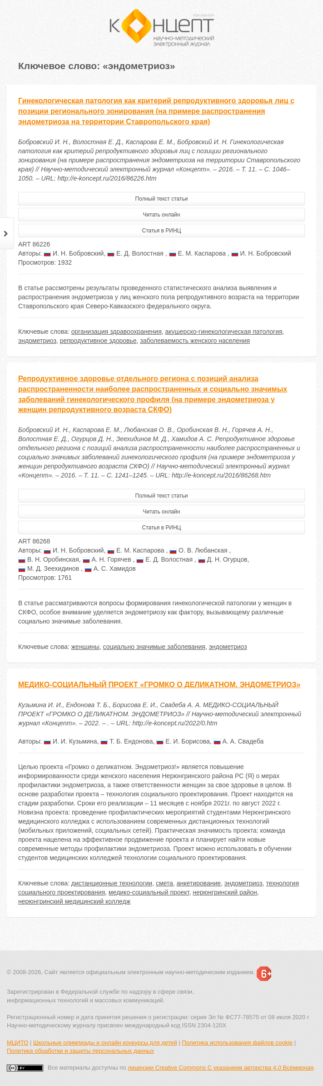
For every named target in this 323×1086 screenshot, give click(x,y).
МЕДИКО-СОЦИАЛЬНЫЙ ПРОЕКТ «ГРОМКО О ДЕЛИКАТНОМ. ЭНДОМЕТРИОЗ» (159, 685)
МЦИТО (17, 1042)
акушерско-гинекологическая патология (224, 331)
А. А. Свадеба (239, 741)
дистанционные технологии (111, 883)
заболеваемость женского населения (195, 340)
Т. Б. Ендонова (126, 741)
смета (164, 883)
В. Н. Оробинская (48, 559)
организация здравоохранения (116, 331)
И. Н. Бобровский (74, 253)
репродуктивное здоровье (98, 340)
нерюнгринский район (225, 892)
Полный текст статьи (161, 199)
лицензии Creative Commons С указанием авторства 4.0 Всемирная (220, 1067)
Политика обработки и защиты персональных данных (80, 1050)
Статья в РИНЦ (161, 230)
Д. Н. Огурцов (223, 559)
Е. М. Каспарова (198, 253)
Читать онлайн (161, 214)
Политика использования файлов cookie (237, 1042)
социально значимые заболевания (154, 646)
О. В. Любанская (199, 550)
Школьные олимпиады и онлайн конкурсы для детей (105, 1042)
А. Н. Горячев (108, 559)
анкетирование (199, 883)
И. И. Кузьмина (70, 741)
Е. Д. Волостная (136, 253)
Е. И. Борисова (182, 741)
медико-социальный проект (149, 892)
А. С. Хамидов (110, 568)
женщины (85, 646)
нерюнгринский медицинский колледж (74, 901)
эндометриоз (37, 340)
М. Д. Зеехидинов (49, 568)
